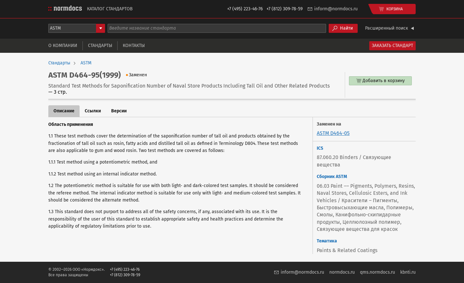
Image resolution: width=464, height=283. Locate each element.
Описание (63, 111)
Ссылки (93, 111)
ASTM (86, 63)
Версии (119, 111)
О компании (62, 45)
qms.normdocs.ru (377, 272)
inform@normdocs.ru (336, 9)
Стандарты (100, 45)
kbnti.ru (408, 272)
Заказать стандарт (392, 45)
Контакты (134, 45)
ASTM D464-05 (333, 133)
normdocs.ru (342, 272)
